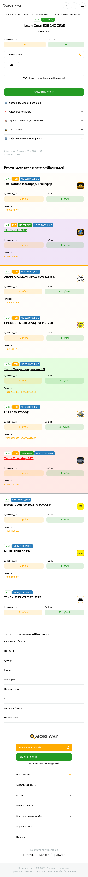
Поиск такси (22, 14)
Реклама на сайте (28, 757)
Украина (60, 855)
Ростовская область (41, 14)
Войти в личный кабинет (44, 747)
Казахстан (44, 855)
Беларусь (28, 855)
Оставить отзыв (44, 92)
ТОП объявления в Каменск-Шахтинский (44, 78)
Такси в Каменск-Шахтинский (66, 14)
